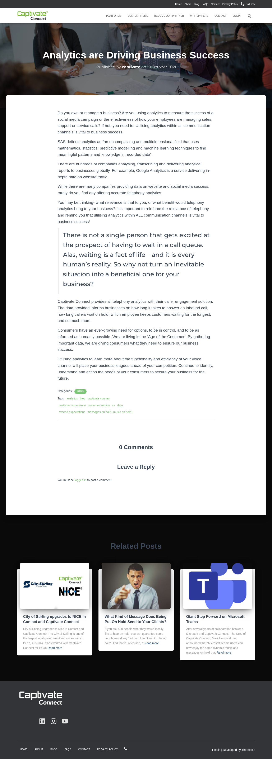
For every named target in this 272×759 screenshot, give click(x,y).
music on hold (122, 412)
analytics (72, 398)
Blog (196, 4)
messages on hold (99, 412)
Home (178, 4)
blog (82, 398)
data (120, 405)
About (188, 4)
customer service (99, 405)
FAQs (205, 4)
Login (236, 15)
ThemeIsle (248, 749)
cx (113, 405)
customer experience (72, 405)
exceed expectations (72, 412)
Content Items (138, 15)
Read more (55, 648)
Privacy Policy (230, 4)
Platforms (113, 15)
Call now (250, 4)
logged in (81, 480)
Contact (215, 4)
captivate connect (99, 398)
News (80, 391)
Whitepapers (199, 15)
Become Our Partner (169, 15)
